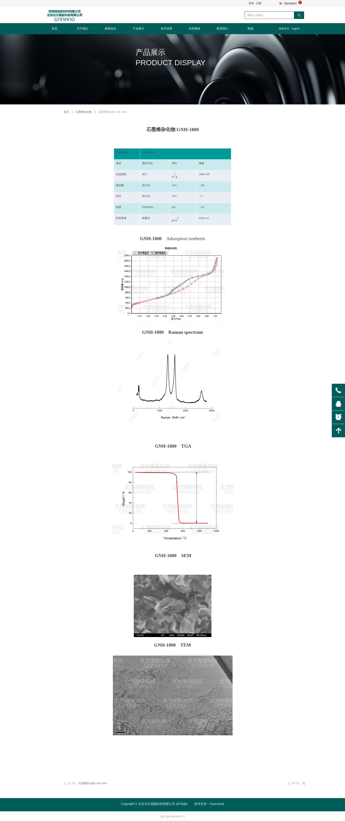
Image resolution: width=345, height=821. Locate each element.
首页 (66, 111)
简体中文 (284, 28)
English (296, 28)
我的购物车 (290, 3)
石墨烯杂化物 (84, 111)
